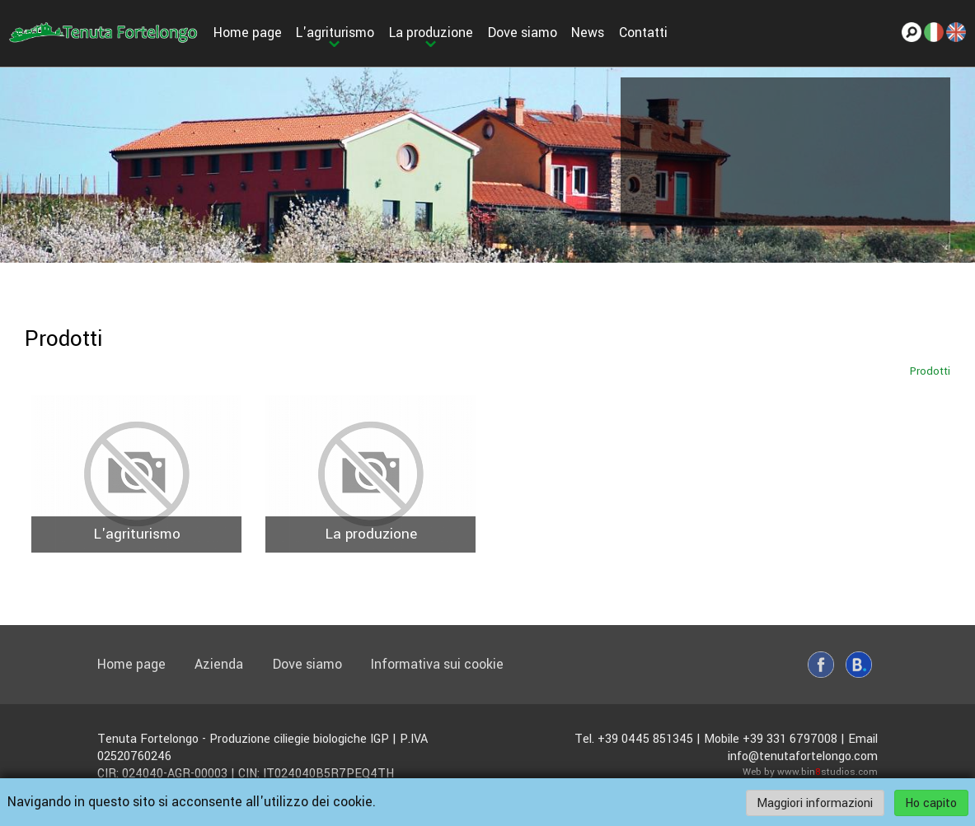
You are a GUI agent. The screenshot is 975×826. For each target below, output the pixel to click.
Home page (247, 32)
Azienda (219, 664)
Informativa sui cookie (437, 664)
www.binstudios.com (827, 772)
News (587, 32)
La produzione (431, 32)
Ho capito (931, 802)
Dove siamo (522, 32)
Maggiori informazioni (815, 802)
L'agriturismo (335, 32)
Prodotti (930, 371)
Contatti (643, 32)
